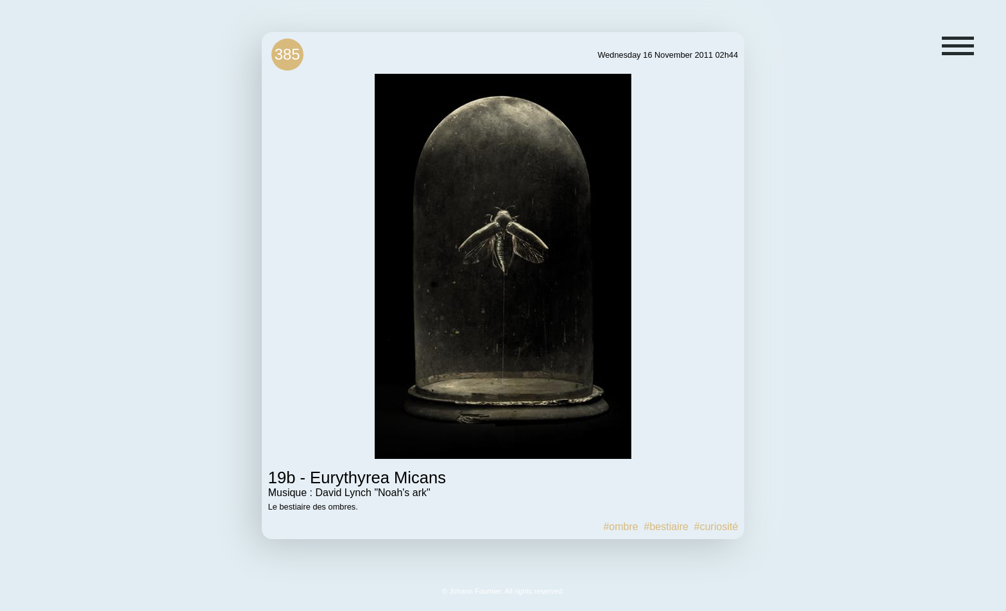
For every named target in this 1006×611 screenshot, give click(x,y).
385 (287, 54)
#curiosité (716, 526)
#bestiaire (666, 526)
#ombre (620, 526)
